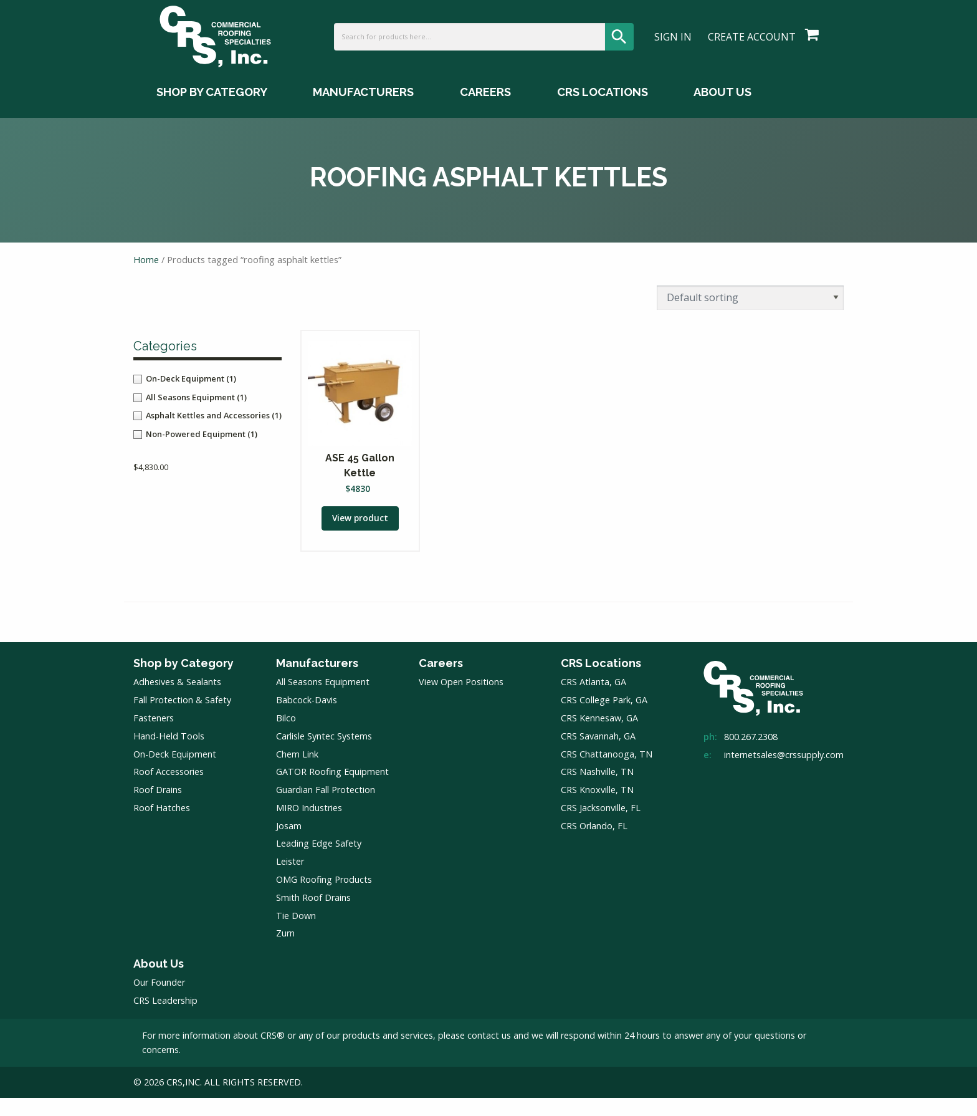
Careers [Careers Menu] (485, 113)
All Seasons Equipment (322, 700)
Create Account (752, 47)
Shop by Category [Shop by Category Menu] (211, 113)
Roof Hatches (161, 826)
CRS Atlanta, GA (593, 700)
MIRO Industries (309, 826)
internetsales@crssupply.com (784, 773)
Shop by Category (183, 681)
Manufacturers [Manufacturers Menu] (363, 113)
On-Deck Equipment (174, 772)
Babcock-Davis (306, 718)
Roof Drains (157, 808)
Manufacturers (317, 681)
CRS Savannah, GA (598, 754)
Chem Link (297, 772)
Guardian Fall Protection (325, 808)
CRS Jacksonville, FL (601, 826)
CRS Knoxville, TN (597, 808)
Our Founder (159, 1001)
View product (360, 534)
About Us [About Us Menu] (722, 113)
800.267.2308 (751, 755)
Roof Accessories (168, 790)
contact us (489, 1053)
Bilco (286, 736)
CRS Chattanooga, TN (606, 772)
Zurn (285, 951)
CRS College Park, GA (604, 718)
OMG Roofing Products (324, 897)
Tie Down (296, 934)
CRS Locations (601, 681)
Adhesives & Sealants (177, 700)
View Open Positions (461, 700)
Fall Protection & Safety (182, 718)
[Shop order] (750, 311)
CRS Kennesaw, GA (599, 736)
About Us (158, 981)
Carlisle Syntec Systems (324, 754)
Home (146, 273)
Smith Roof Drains (313, 915)
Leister (290, 879)
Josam (289, 844)
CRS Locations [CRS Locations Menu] (602, 113)
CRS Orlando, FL (594, 844)
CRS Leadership (165, 1018)
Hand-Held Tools (168, 754)
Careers (441, 681)
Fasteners (153, 736)
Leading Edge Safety (318, 862)
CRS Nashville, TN (597, 790)
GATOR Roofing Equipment (332, 790)
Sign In (673, 47)
